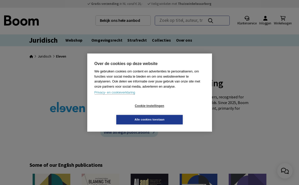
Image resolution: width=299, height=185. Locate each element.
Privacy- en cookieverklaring (114, 99)
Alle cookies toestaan (180, 112)
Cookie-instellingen (118, 113)
